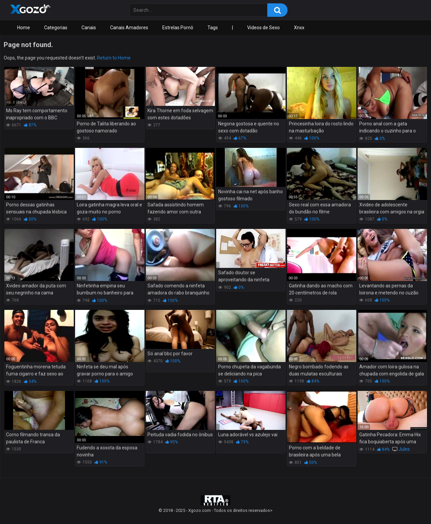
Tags (212, 27)
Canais (88, 27)
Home (23, 27)
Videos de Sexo (263, 27)
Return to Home (114, 58)
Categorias (55, 27)
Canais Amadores (129, 27)
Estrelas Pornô (177, 27)
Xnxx (299, 27)
